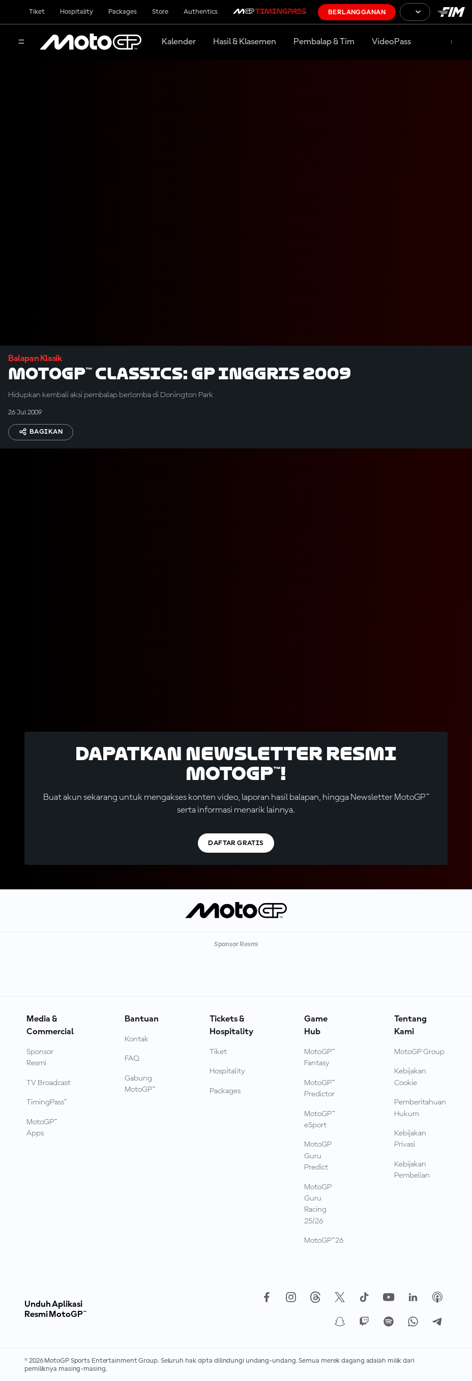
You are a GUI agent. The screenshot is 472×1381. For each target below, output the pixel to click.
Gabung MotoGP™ (140, 1084)
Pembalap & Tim (324, 41)
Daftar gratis (235, 843)
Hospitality (76, 11)
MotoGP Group (419, 1052)
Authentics (201, 11)
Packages (122, 11)
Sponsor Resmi (39, 1057)
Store (160, 11)
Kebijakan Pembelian (412, 1170)
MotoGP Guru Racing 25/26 (318, 1204)
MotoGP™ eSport (319, 1119)
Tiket (37, 11)
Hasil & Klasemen (244, 41)
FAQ (132, 1059)
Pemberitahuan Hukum (420, 1108)
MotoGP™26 (323, 1241)
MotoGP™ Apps (41, 1127)
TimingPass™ (46, 1102)
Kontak (137, 1039)
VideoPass (391, 41)
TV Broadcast (48, 1083)
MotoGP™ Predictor (319, 1088)
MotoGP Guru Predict (318, 1156)
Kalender (179, 41)
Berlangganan (357, 12)
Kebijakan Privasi (410, 1139)
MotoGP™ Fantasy (319, 1057)
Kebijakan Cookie (410, 1077)
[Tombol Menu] (21, 42)
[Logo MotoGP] (90, 42)
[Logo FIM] (451, 12)
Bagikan (41, 432)
